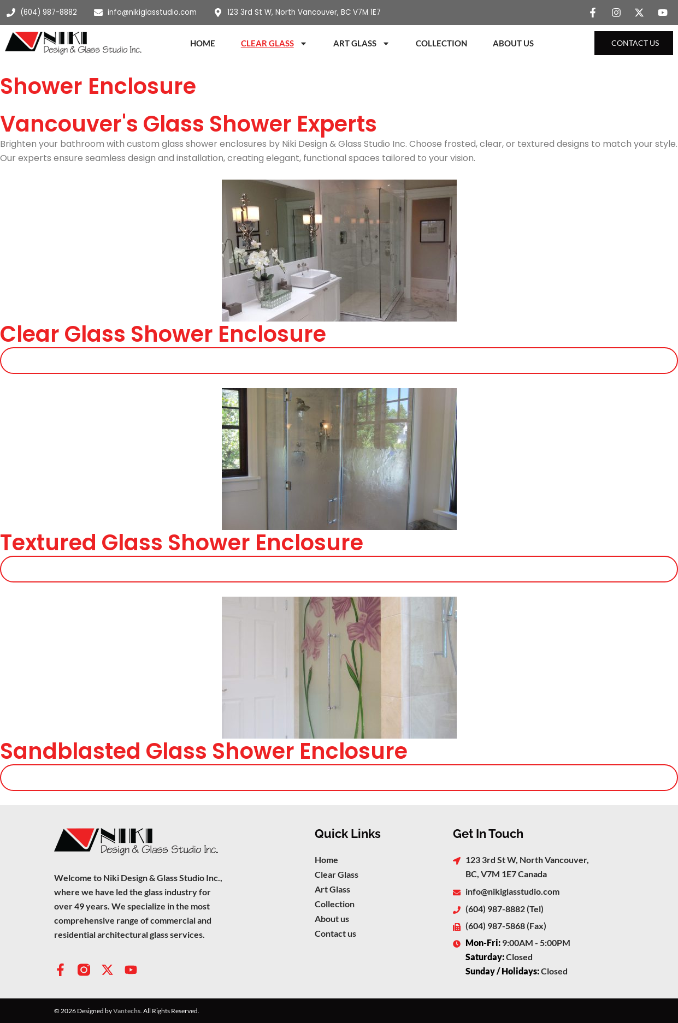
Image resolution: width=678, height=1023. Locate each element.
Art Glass (361, 43)
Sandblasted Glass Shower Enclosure (204, 751)
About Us (513, 43)
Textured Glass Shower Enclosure (181, 542)
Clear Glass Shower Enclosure (163, 334)
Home (202, 43)
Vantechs (126, 1011)
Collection (441, 43)
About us (332, 918)
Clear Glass (274, 43)
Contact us (335, 933)
